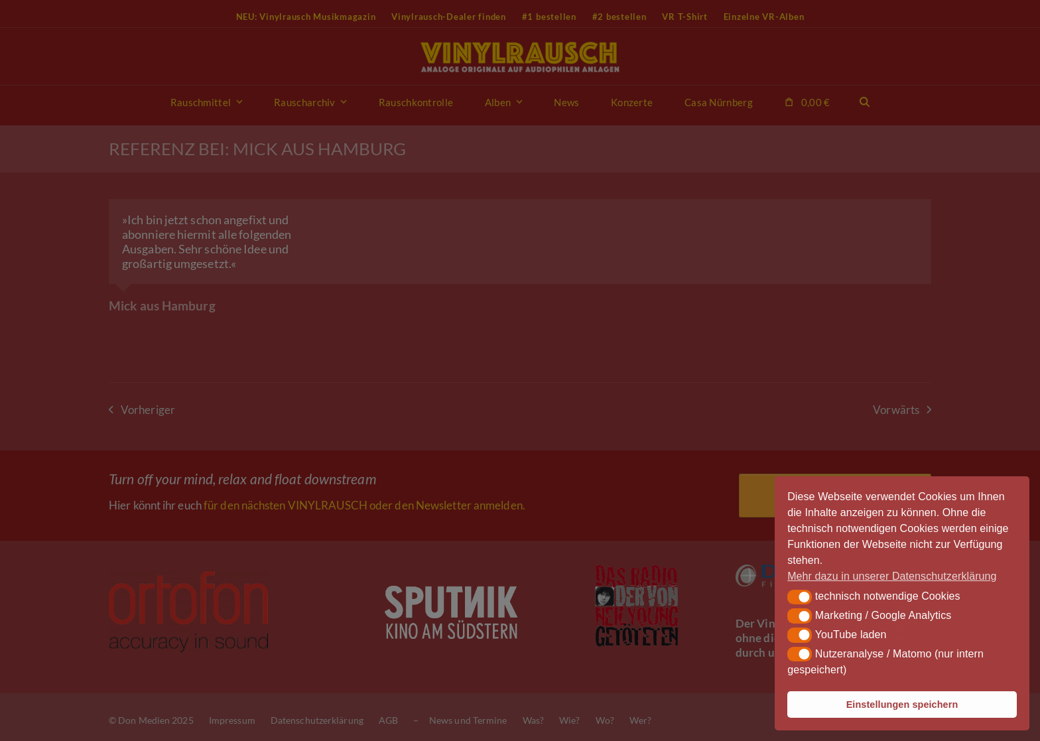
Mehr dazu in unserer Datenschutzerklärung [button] (891, 576)
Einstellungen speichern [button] (902, 704)
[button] (799, 597)
